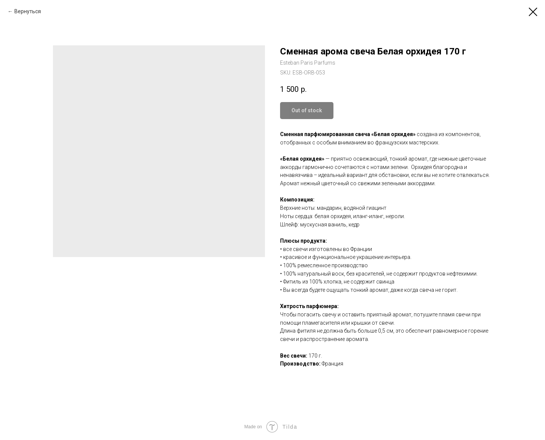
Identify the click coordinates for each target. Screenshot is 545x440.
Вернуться (27, 11)
